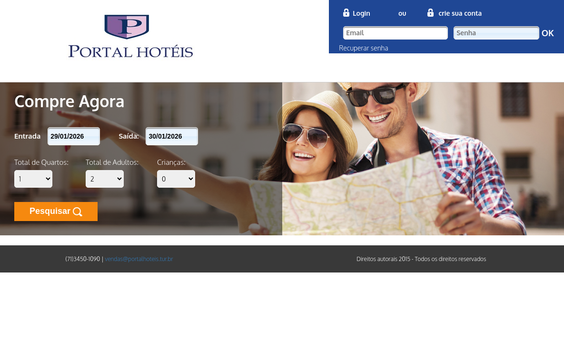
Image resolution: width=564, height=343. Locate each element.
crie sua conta (459, 13)
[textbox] (395, 33)
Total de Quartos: (41, 162)
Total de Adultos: (112, 162)
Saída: (129, 136)
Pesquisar (56, 211)
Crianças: (171, 162)
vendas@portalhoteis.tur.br (139, 258)
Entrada (27, 136)
